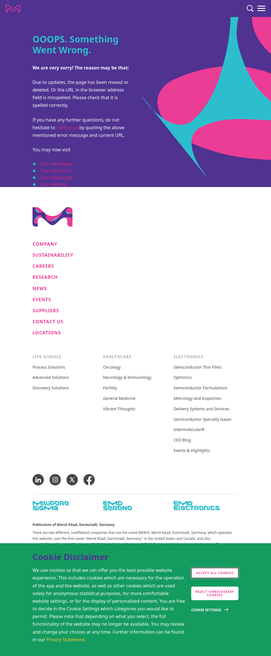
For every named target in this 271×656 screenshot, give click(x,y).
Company (45, 244)
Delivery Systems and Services (201, 409)
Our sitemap (54, 184)
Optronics (183, 377)
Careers (43, 266)
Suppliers (46, 310)
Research (45, 277)
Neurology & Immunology (127, 377)
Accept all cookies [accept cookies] (214, 573)
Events (42, 299)
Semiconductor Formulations (200, 388)
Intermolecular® (189, 429)
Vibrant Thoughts (119, 409)
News (40, 288)
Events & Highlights (192, 450)
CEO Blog (182, 440)
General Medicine (119, 398)
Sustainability (53, 255)
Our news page (57, 177)
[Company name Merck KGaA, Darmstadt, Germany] (13, 8)
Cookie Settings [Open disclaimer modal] (206, 610)
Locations (47, 333)
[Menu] (261, 8)
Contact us (48, 321)
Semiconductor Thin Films (198, 367)
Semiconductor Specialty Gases (202, 419)
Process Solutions (49, 367)
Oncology (112, 367)
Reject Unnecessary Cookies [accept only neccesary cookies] (215, 593)
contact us (67, 127)
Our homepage (57, 164)
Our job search (56, 170)
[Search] (250, 8)
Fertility (110, 388)
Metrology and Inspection (197, 398)
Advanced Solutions (51, 377)
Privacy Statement (65, 639)
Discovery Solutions (51, 388)
